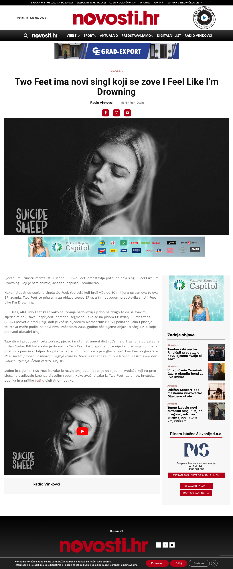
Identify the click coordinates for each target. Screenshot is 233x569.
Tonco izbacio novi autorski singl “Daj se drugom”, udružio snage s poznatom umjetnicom (184, 414)
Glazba (116, 70)
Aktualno (172, 345)
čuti (38, 380)
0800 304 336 (196, 469)
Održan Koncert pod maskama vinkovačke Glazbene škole (184, 393)
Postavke (199, 563)
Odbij (178, 563)
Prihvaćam (157, 563)
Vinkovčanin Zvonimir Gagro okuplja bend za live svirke (185, 373)
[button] (25, 35)
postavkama (129, 565)
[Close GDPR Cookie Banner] (215, 563)
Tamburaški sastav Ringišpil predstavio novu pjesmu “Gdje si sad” (184, 354)
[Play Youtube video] (82, 431)
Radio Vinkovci (101, 103)
